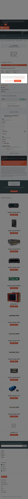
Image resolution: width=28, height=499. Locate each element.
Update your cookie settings (9, 80)
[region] (14, 78)
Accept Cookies (17, 80)
